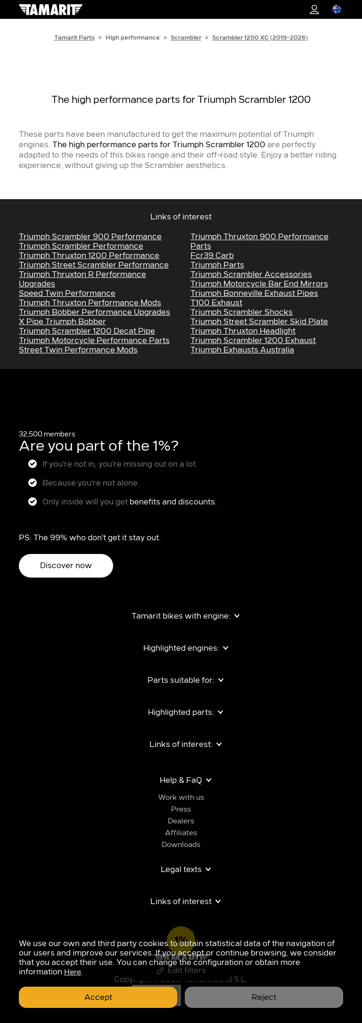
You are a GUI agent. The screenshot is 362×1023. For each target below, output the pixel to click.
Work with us (181, 797)
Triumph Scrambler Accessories (251, 274)
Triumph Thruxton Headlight (243, 331)
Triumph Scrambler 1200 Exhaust (253, 340)
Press (181, 809)
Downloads (181, 844)
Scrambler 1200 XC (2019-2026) (260, 38)
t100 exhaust (216, 303)
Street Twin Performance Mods (78, 350)
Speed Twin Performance (67, 293)
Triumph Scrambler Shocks (241, 312)
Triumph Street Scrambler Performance (94, 265)
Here (72, 972)
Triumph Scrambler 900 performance (90, 237)
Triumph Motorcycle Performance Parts (94, 340)
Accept (98, 997)
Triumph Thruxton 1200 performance (89, 256)
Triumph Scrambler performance (81, 246)
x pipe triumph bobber (62, 322)
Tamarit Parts (74, 38)
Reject (264, 997)
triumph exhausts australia (242, 350)
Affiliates (181, 833)
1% (314, 9)
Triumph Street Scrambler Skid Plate (259, 322)
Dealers (181, 821)
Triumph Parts (217, 265)
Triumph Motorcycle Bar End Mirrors (259, 284)
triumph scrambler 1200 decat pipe (87, 331)
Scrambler (186, 38)
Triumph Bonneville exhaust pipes (254, 293)
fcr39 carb (212, 256)
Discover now (66, 566)
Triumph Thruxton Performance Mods (90, 303)
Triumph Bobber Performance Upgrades (94, 312)
